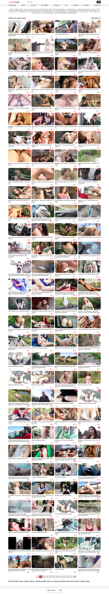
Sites (66, 5)
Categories (56, 5)
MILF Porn (75, 5)
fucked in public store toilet (51, 13)
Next (74, 576)
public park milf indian (20, 10)
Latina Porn (97, 5)
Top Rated (33, 5)
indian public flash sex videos (45, 9)
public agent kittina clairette (49, 10)
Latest (23, 5)
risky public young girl (84, 11)
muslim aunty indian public (94, 11)
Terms (60, 590)
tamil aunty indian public (36, 11)
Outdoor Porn (12, 5)
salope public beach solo (37, 13)
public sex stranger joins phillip (16, 9)
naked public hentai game (47, 11)
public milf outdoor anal (73, 10)
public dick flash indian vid (71, 9)
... (70, 576)
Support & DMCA (51, 590)
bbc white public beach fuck (24, 11)
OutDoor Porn (53, 592)
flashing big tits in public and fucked (67, 13)
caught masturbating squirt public (88, 10)
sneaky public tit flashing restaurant (60, 11)
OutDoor (14, 2)
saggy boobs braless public (84, 9)
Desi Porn (86, 5)
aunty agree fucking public (59, 9)
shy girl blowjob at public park (34, 10)
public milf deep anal (61, 10)
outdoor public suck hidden (74, 11)
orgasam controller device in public (31, 9)
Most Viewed (44, 5)
